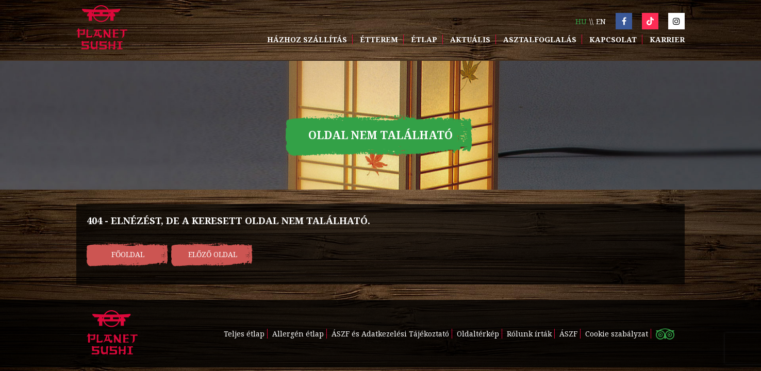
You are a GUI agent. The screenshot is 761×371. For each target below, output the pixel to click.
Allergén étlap (298, 334)
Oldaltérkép (478, 334)
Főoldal (127, 254)
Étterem (379, 39)
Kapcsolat (613, 39)
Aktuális (470, 39)
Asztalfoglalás (539, 39)
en (601, 21)
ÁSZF (568, 334)
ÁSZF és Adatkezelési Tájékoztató (390, 334)
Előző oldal (212, 254)
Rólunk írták (529, 334)
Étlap (424, 39)
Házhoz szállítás (307, 39)
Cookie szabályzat (616, 334)
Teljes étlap (244, 334)
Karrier (667, 39)
